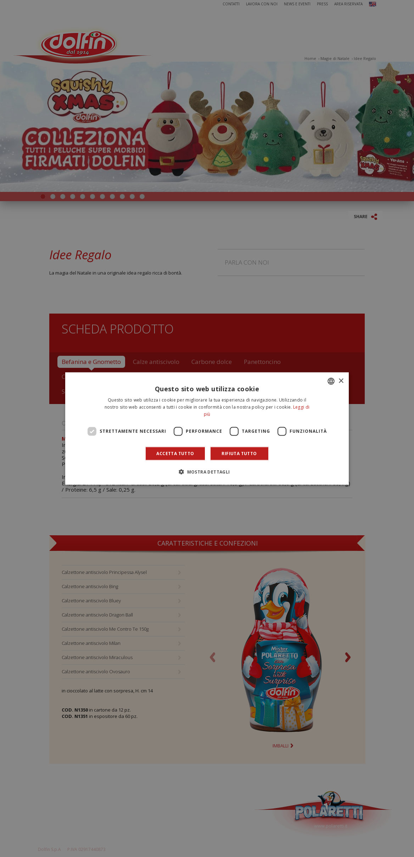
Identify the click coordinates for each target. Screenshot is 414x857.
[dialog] (207, 428)
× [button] (340, 380)
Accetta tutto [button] (175, 453)
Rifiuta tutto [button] (239, 453)
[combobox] (331, 381)
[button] (207, 471)
